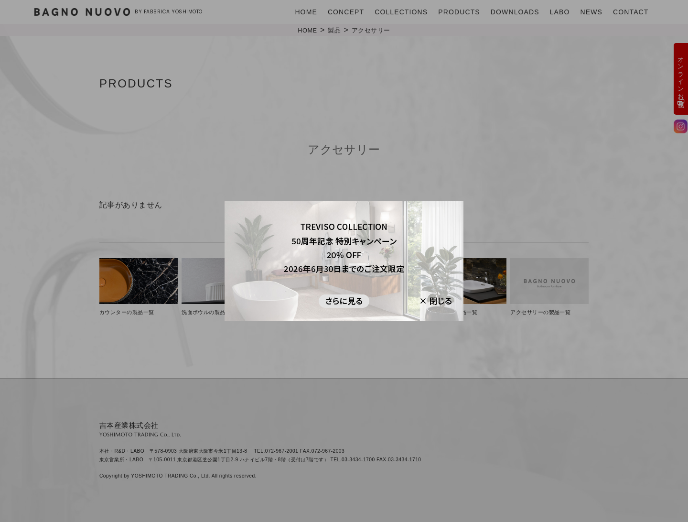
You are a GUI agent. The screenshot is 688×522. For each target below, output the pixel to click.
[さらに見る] (344, 300)
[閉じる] (430, 300)
